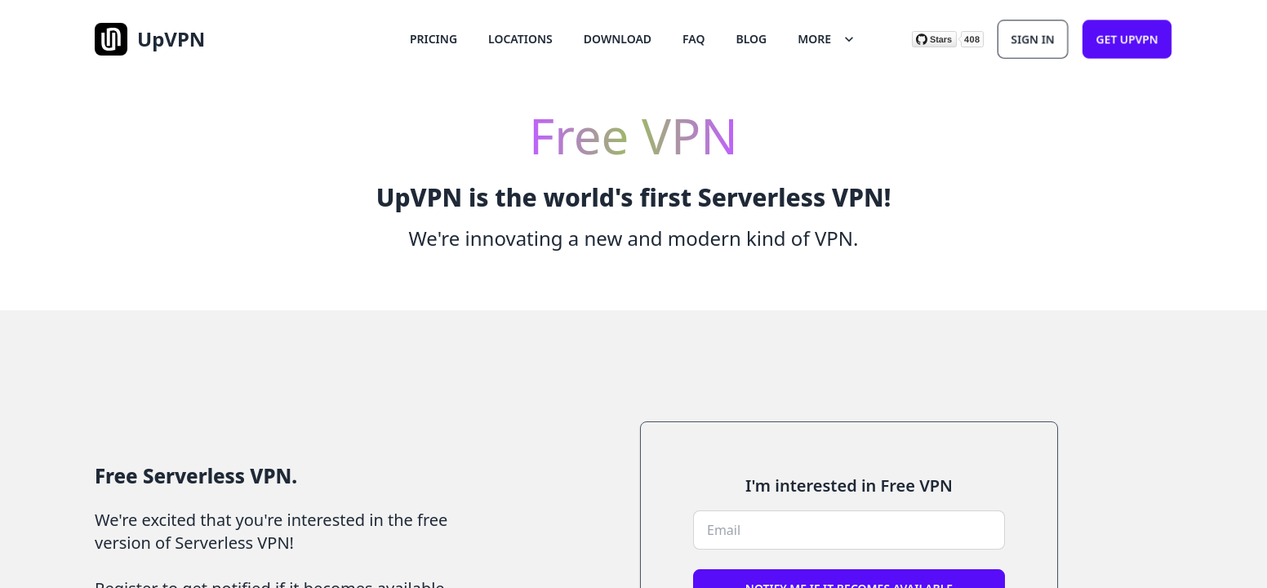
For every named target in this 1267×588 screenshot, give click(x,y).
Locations (520, 39)
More (827, 39)
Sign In (1033, 39)
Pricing (433, 39)
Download (617, 39)
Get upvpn (1127, 39)
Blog (751, 39)
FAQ (693, 39)
